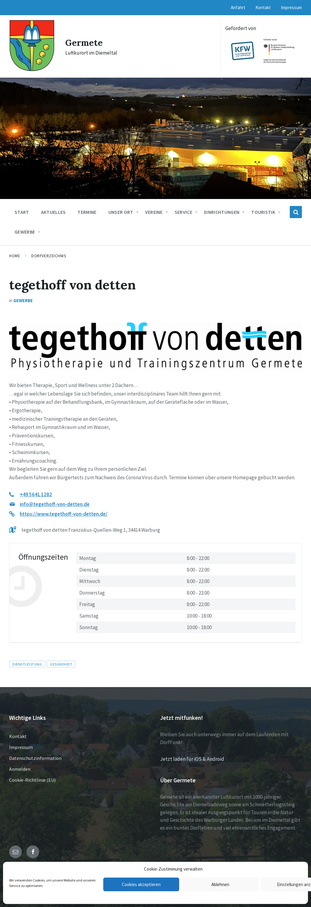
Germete (84, 42)
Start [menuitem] (22, 212)
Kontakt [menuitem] (263, 7)
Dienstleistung (27, 664)
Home (14, 255)
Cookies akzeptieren (141, 884)
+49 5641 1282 (36, 494)
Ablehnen (220, 884)
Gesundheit (61, 664)
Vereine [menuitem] (154, 212)
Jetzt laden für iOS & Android (192, 759)
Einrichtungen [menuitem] (221, 212)
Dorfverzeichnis (48, 255)
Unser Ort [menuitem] (120, 212)
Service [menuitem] (183, 212)
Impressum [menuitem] (291, 7)
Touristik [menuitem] (263, 212)
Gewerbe (23, 300)
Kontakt (18, 736)
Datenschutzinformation (35, 758)
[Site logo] (32, 69)
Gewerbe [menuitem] (25, 232)
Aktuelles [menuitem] (53, 212)
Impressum (21, 747)
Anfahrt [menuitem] (238, 7)
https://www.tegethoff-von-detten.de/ (64, 514)
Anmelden (19, 769)
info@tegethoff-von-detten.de (55, 504)
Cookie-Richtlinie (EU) (32, 780)
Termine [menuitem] (86, 212)
